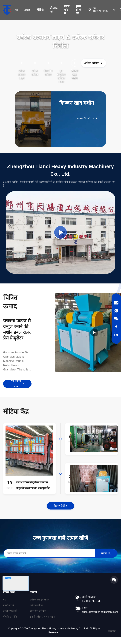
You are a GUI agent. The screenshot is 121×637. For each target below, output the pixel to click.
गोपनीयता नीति (10, 616)
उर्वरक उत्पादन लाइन (39, 599)
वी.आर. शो (54, 9)
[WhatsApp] (116, 311)
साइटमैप (111, 631)
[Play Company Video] (60, 232)
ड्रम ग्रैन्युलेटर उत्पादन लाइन (42, 616)
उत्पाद (27, 9)
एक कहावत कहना (17, 384)
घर (16, 9)
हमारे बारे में (66, 10)
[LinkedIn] (116, 334)
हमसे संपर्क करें (78, 10)
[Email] (116, 303)
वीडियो (40, 9)
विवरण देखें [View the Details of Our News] (60, 506)
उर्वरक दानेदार (36, 605)
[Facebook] (116, 326)
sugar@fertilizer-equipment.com (100, 612)
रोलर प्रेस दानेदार (38, 611)
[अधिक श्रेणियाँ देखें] (93, 63)
